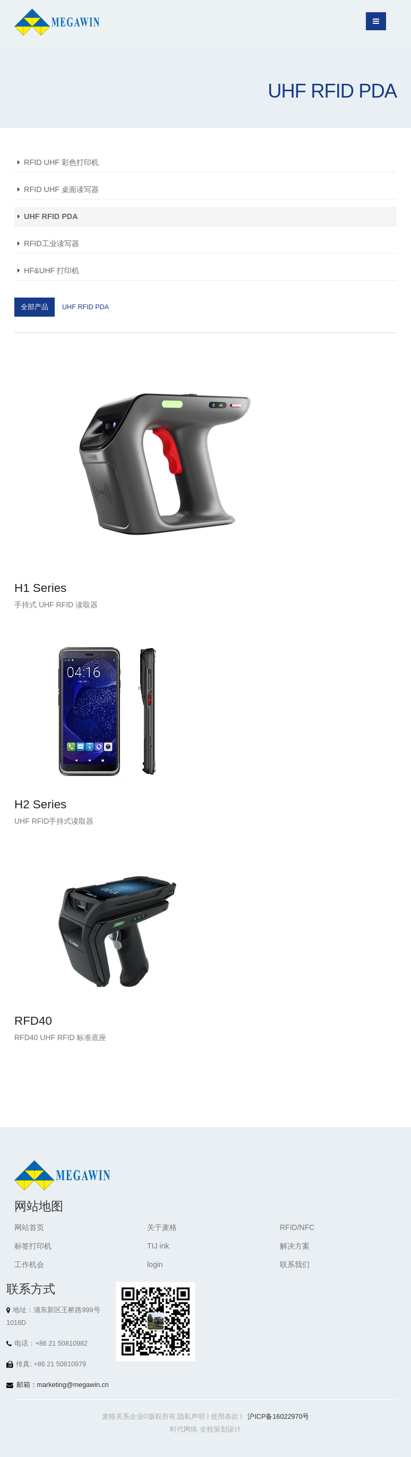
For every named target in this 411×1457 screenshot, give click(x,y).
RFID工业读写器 (51, 243)
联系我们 (295, 1264)
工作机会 (29, 1264)
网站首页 (29, 1227)
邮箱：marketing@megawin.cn (62, 1385)
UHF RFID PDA (51, 216)
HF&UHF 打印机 (51, 270)
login (155, 1264)
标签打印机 (33, 1246)
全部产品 (34, 307)
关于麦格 (162, 1227)
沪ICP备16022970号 (278, 1416)
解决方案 (295, 1246)
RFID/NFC (297, 1227)
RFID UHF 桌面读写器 (61, 189)
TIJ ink (158, 1246)
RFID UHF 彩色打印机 (61, 162)
